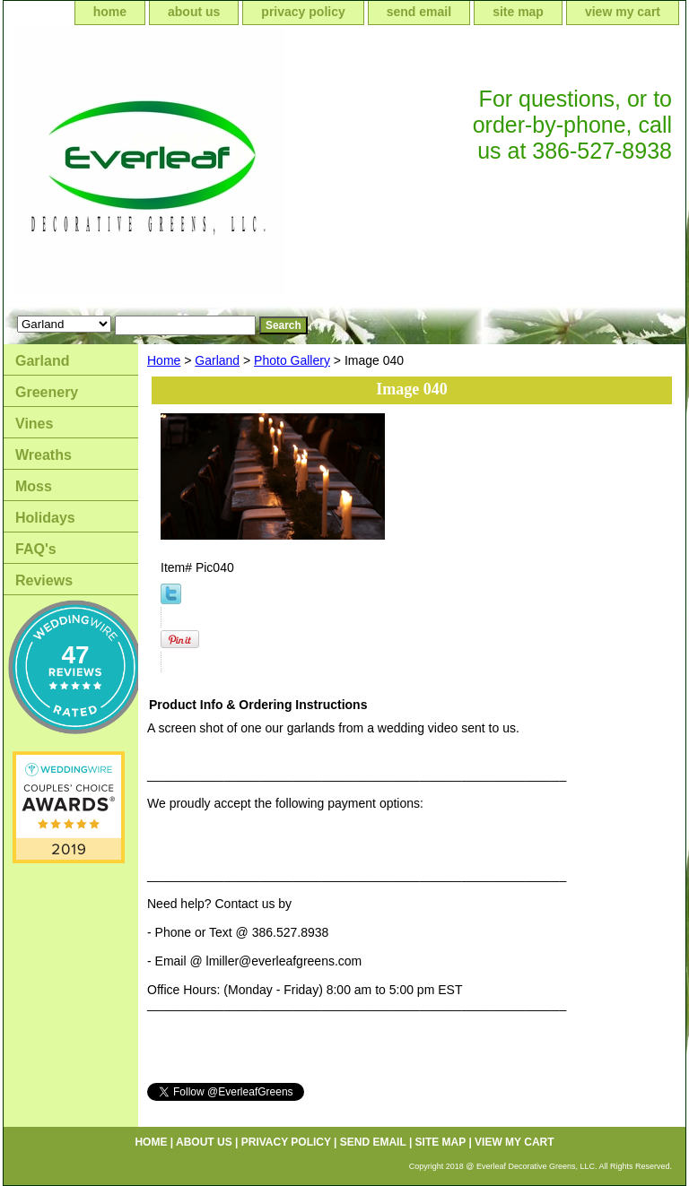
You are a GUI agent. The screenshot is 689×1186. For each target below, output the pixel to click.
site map (518, 11)
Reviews (44, 580)
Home (163, 360)
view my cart (622, 11)
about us (194, 11)
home (109, 11)
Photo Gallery (292, 360)
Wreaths (43, 455)
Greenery (46, 392)
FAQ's (36, 549)
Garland (217, 360)
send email (419, 11)
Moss (33, 486)
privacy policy (302, 11)
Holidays (45, 517)
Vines (34, 423)
